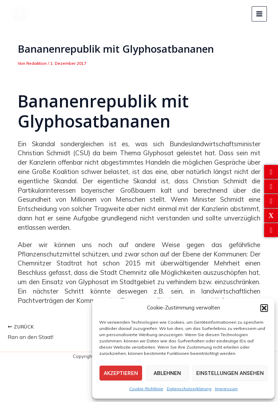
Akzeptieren (121, 373)
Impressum (226, 388)
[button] (264, 308)
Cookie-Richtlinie (146, 388)
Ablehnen (167, 373)
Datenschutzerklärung (189, 388)
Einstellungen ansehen (230, 373)
